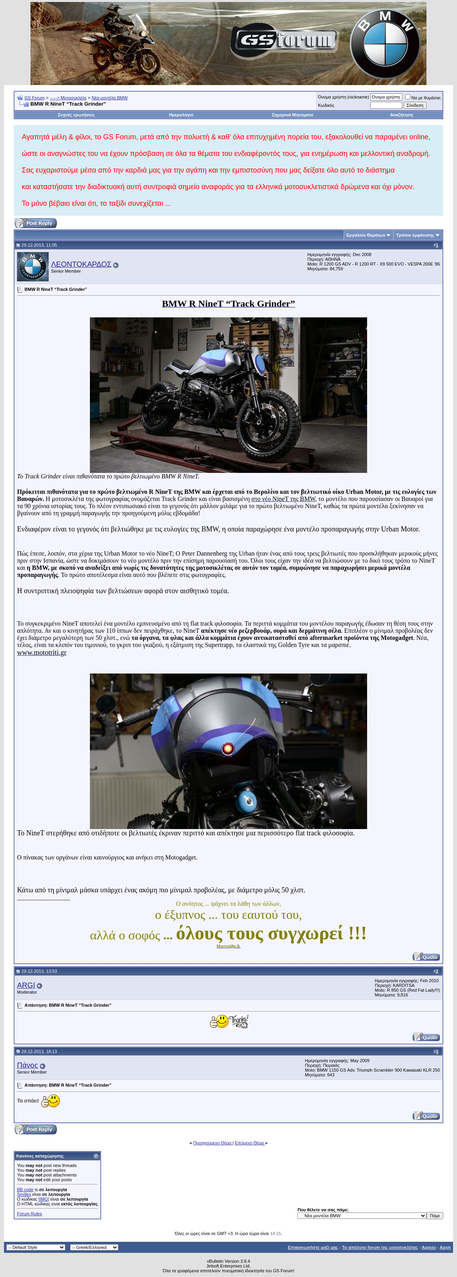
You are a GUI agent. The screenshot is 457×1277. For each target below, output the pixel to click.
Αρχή (445, 1247)
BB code (25, 1189)
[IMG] (43, 1199)
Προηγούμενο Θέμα (212, 1142)
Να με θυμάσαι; (423, 97)
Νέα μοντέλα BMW (109, 97)
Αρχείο (429, 1247)
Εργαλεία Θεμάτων (366, 235)
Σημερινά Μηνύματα (292, 114)
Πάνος (27, 1065)
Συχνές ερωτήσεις (76, 114)
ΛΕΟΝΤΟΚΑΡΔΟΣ (81, 264)
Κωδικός (326, 105)
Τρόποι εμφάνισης (415, 235)
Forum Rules (29, 1213)
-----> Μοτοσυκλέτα (68, 97)
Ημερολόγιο (181, 114)
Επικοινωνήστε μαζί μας (313, 1247)
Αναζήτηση (401, 114)
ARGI (26, 985)
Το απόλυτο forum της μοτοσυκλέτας (380, 1247)
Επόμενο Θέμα (250, 1142)
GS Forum (35, 97)
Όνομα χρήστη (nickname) (343, 97)
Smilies (24, 1194)
